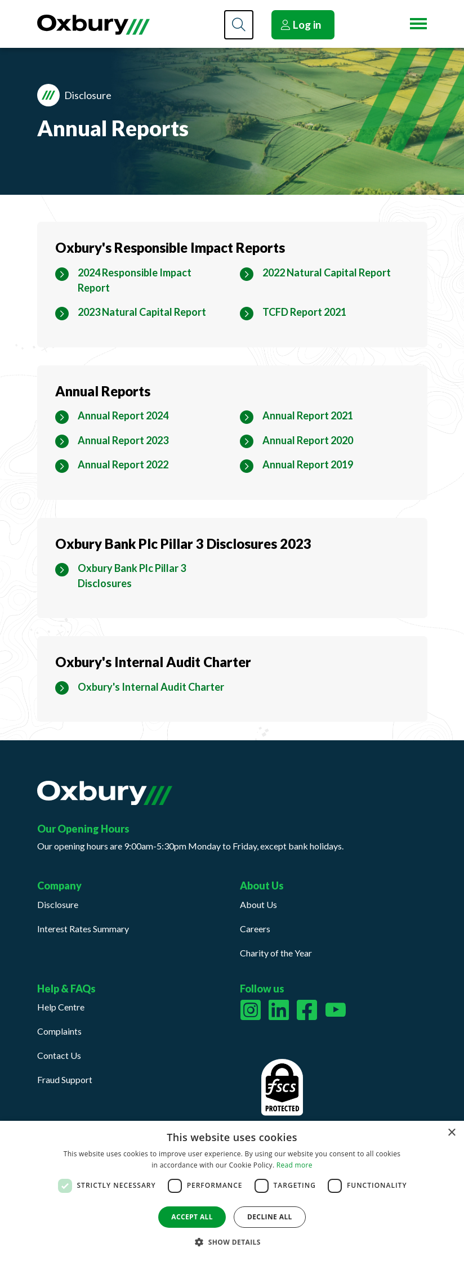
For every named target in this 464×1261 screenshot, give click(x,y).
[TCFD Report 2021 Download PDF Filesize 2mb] (304, 312)
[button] (232, 1241)
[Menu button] (418, 23)
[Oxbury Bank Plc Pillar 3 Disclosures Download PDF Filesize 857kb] (151, 576)
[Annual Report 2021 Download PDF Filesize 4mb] (307, 415)
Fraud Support (64, 1079)
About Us (258, 904)
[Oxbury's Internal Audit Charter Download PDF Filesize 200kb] (151, 687)
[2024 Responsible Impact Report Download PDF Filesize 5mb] (151, 280)
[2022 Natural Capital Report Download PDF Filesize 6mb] (326, 272)
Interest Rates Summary (83, 928)
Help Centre (60, 1006)
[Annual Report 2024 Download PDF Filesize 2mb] (123, 415)
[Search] (238, 24)
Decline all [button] (269, 1217)
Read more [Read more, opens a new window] (294, 1165)
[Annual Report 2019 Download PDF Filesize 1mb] (307, 464)
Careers (255, 928)
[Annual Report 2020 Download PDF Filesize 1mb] (307, 440)
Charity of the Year (276, 952)
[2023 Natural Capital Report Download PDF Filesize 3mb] (142, 312)
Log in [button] (300, 24)
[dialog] (232, 1191)
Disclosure (57, 904)
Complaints (59, 1031)
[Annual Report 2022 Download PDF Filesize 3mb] (123, 464)
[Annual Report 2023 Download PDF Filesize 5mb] (123, 440)
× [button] (451, 1133)
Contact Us (59, 1055)
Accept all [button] (192, 1217)
